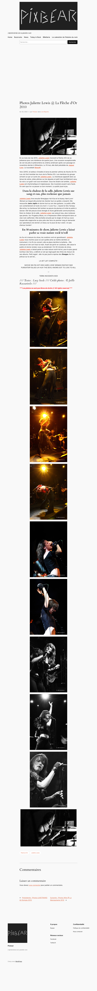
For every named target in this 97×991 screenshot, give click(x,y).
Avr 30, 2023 (23, 111)
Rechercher (72, 42)
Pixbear (35, 111)
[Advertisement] (22, 70)
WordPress (18, 961)
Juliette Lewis (43, 158)
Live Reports (45, 111)
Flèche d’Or (24, 853)
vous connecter (34, 885)
